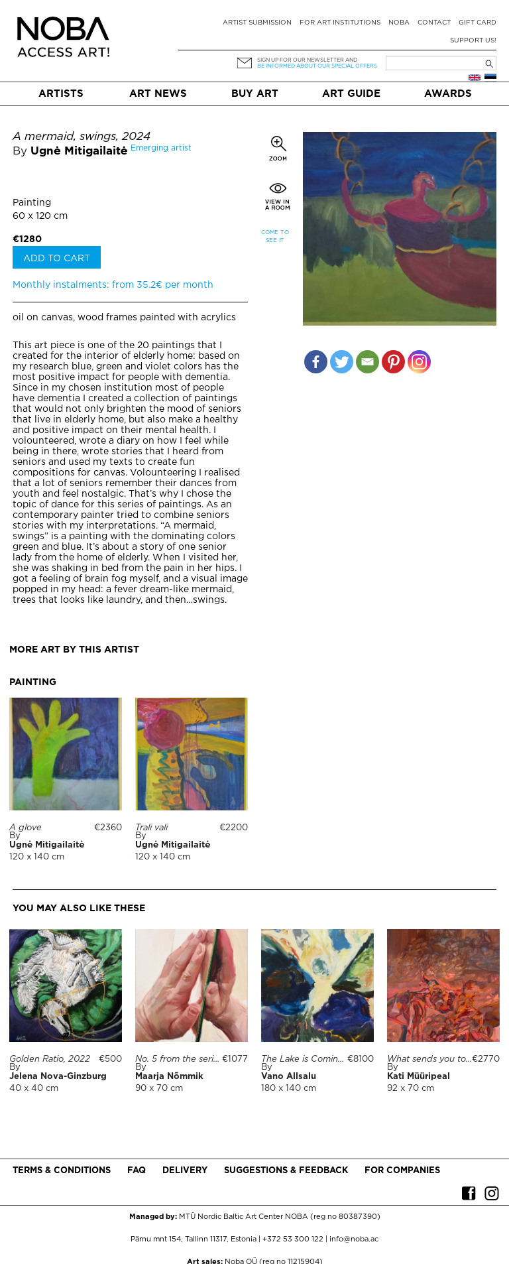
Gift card (477, 23)
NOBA (399, 23)
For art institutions (340, 23)
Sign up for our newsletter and (307, 60)
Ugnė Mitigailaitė (78, 152)
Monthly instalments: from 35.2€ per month (113, 285)
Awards (448, 94)
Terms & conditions (62, 1170)
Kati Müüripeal (418, 1076)
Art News (158, 94)
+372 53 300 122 (292, 1239)
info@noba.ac (353, 1239)
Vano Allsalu (288, 1076)
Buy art (254, 94)
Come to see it (275, 236)
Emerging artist (161, 148)
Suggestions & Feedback (286, 1170)
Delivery (184, 1170)
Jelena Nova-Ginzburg (58, 1076)
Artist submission (257, 23)
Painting (32, 203)
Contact (434, 23)
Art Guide (351, 94)
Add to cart (56, 259)
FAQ (136, 1170)
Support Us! (473, 41)
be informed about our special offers (317, 66)
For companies (402, 1170)
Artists (61, 94)
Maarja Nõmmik (169, 1076)
